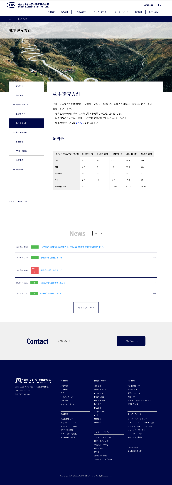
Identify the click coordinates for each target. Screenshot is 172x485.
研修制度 (131, 396)
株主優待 (97, 404)
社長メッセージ (67, 396)
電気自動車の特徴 (68, 437)
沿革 (62, 393)
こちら (78, 122)
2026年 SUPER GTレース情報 (140, 426)
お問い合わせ (133, 447)
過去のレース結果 (135, 437)
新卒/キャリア (133, 389)
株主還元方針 (21, 123)
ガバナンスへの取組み (103, 459)
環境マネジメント (101, 441)
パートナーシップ (135, 433)
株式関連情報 (21, 132)
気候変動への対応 (101, 444)
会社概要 (64, 389)
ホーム (11, 19)
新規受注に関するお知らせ (51, 270)
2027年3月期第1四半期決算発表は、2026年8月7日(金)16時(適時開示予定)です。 (73, 247)
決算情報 (19, 95)
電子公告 (19, 169)
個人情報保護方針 (135, 451)
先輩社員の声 (133, 404)
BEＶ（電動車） (67, 430)
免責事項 (19, 160)
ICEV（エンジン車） (69, 426)
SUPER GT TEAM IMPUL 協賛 (141, 422)
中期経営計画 (21, 151)
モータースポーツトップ (137, 419)
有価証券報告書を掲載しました (52, 282)
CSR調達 (64, 400)
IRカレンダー (21, 113)
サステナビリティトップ (103, 437)
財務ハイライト (22, 104)
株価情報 (19, 141)
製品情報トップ (67, 419)
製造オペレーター (135, 393)
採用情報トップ (134, 385)
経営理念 (64, 385)
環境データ (98, 448)
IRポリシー (20, 86)
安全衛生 (97, 452)
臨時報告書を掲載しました (51, 257)
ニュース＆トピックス (136, 430)
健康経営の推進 (100, 455)
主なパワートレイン (68, 422)
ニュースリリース (68, 404)
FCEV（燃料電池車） (69, 433)
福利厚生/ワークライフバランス (140, 400)
